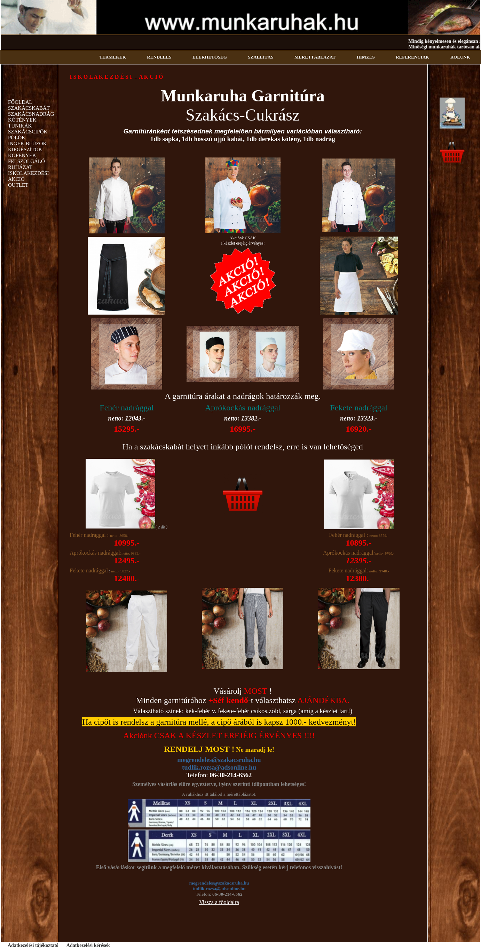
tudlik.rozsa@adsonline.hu (219, 767)
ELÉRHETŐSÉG (209, 57)
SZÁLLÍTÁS (260, 57)
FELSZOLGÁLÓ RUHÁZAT (26, 164)
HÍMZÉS (366, 57)
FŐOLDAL (20, 102)
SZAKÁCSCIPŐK (27, 131)
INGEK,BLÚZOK (27, 143)
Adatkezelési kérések (88, 945)
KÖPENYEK (22, 155)
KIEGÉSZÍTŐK (25, 149)
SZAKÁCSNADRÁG (31, 114)
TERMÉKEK (112, 57)
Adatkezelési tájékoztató (33, 945)
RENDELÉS (159, 57)
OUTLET (18, 185)
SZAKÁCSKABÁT (29, 108)
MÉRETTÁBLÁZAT (315, 57)
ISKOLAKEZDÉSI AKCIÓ (28, 176)
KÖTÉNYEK (22, 120)
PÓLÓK (16, 137)
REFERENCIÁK (412, 57)
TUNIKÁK (20, 126)
